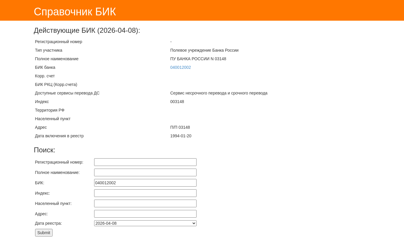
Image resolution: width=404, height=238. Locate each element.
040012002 (180, 67)
